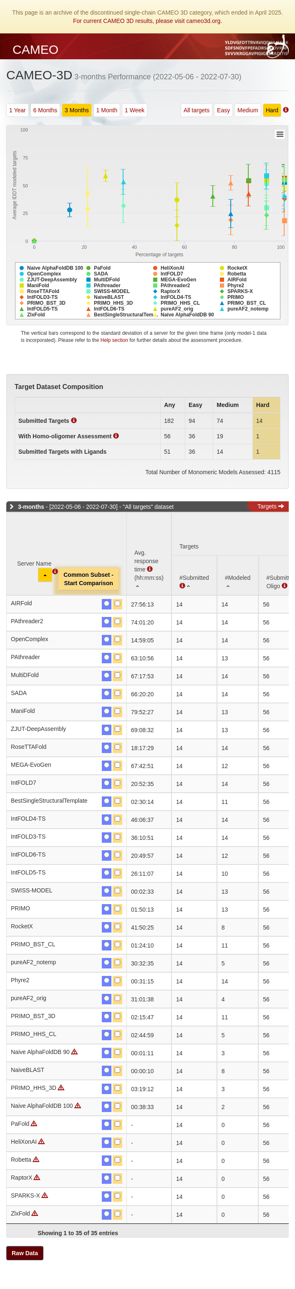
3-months (31, 506)
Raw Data (25, 1253)
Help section (114, 340)
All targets (196, 110)
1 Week (134, 110)
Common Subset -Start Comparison (88, 578)
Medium (247, 110)
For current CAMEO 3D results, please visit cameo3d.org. (147, 21)
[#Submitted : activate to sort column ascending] (194, 575)
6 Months (45, 110)
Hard (272, 110)
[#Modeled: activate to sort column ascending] (238, 575)
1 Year (17, 110)
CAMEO (35, 49)
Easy (223, 110)
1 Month (107, 110)
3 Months (77, 110)
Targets (270, 506)
